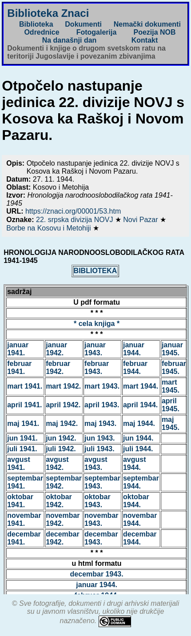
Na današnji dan (69, 40)
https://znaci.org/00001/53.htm (73, 211)
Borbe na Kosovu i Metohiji (49, 228)
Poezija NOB (154, 32)
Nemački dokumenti (147, 24)
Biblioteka (36, 24)
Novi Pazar (141, 219)
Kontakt (144, 40)
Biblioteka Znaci (48, 13)
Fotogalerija (96, 32)
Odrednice (41, 32)
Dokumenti (83, 24)
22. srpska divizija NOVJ (75, 219)
